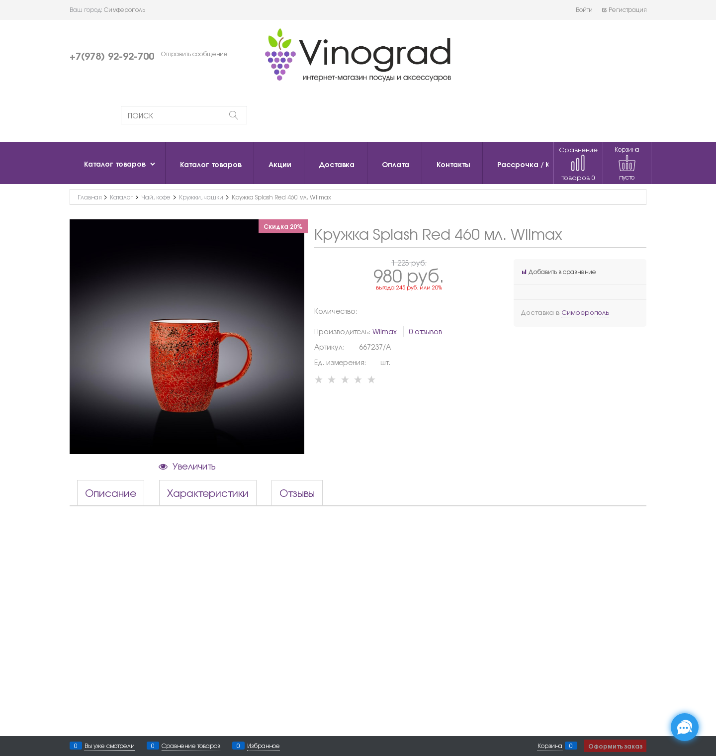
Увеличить (194, 465)
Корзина (549, 745)
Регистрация (623, 9)
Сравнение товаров (578, 163)
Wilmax (384, 331)
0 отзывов (425, 331)
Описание (110, 493)
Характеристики (208, 493)
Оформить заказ (615, 746)
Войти (584, 9)
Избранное (263, 745)
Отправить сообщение (194, 53)
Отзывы (297, 493)
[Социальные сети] (685, 727)
